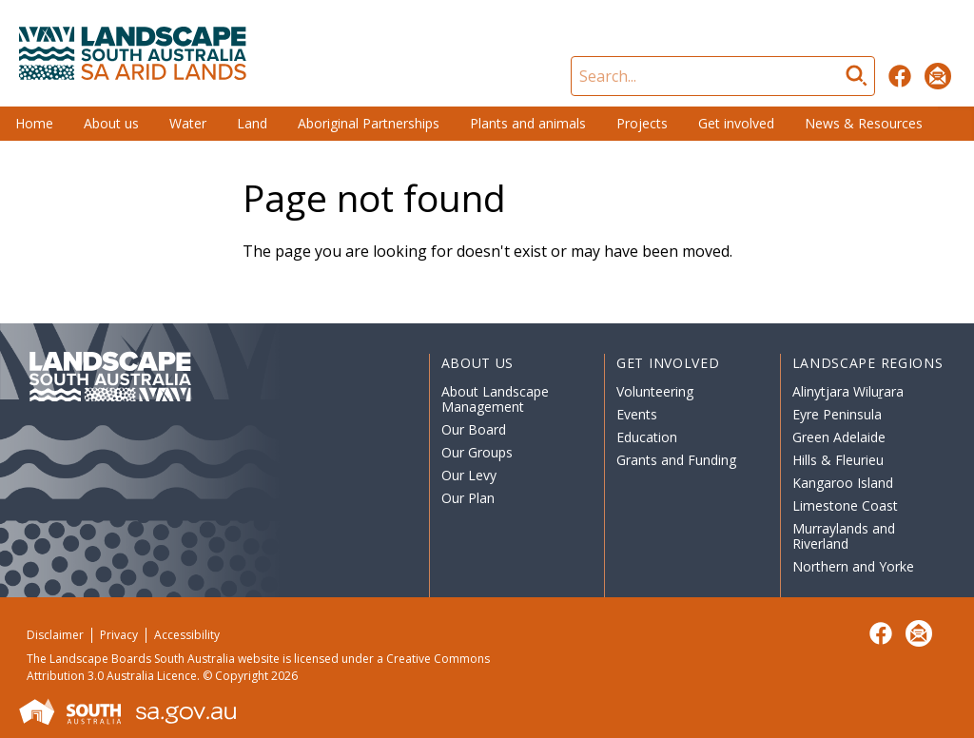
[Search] (723, 76)
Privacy (119, 635)
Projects (642, 123)
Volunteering (654, 391)
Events (636, 414)
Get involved (736, 123)
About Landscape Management (495, 399)
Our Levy (469, 475)
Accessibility (187, 635)
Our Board (473, 429)
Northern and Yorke (853, 566)
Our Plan (468, 498)
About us (111, 123)
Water (187, 123)
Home (34, 123)
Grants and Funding (676, 460)
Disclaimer (55, 635)
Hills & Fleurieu (838, 460)
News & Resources (864, 123)
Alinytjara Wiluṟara (848, 391)
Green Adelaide (839, 437)
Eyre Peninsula (837, 414)
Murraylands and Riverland (843, 536)
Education (646, 437)
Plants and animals (528, 123)
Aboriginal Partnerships (368, 123)
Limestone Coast (845, 505)
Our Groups (477, 452)
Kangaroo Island (842, 483)
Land (252, 123)
